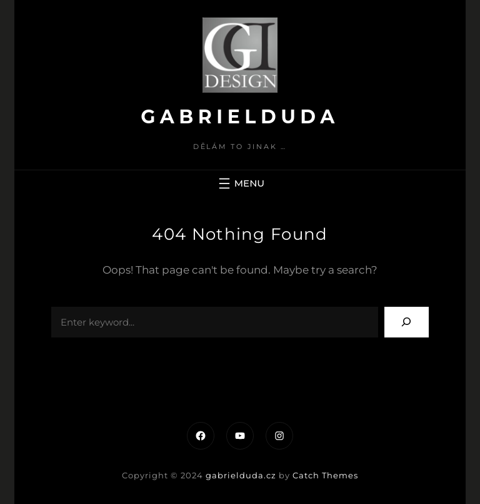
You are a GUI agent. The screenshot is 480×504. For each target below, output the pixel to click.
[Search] (406, 322)
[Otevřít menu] (240, 183)
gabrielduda (240, 116)
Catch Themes (325, 475)
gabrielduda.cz (241, 475)
